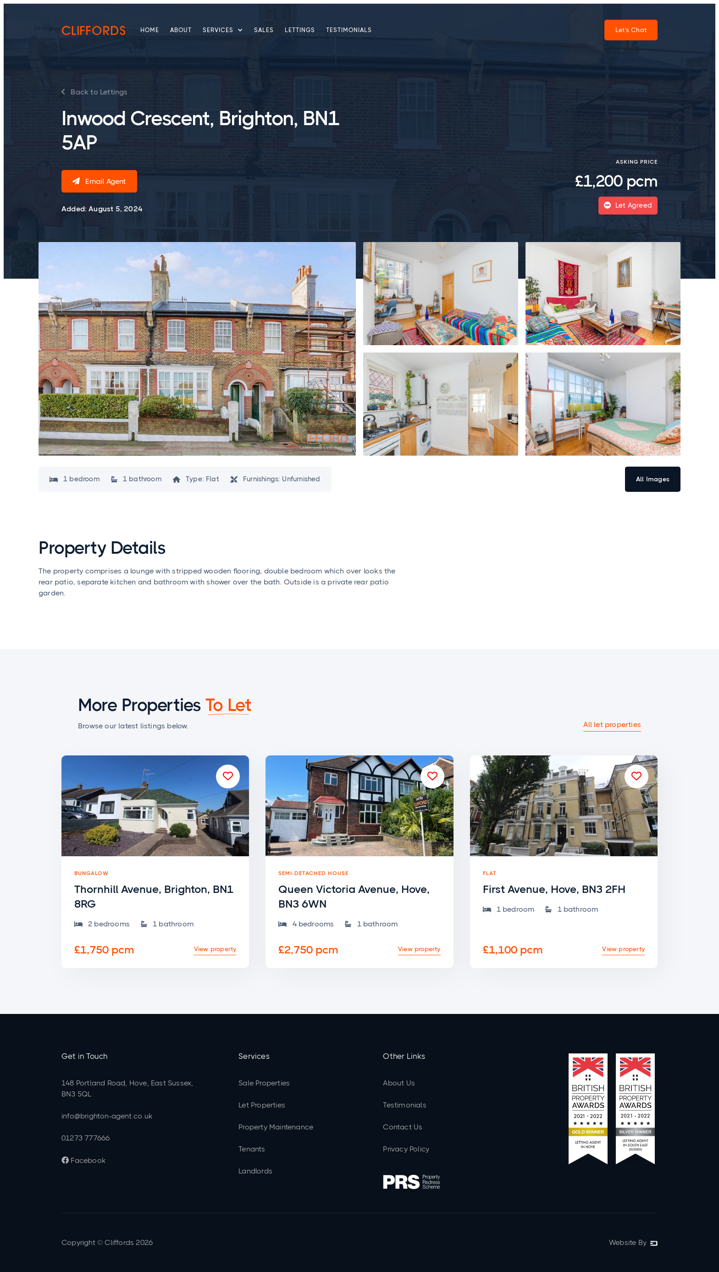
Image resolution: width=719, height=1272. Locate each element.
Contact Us (402, 1127)
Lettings (300, 30)
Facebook (83, 1160)
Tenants (251, 1149)
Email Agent (99, 181)
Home (149, 30)
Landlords (255, 1171)
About (181, 30)
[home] (93, 30)
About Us (399, 1083)
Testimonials (349, 30)
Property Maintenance (275, 1127)
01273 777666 (85, 1138)
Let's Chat (631, 29)
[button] (223, 30)
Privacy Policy (406, 1149)
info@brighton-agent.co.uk (106, 1116)
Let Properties (261, 1105)
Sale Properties (264, 1083)
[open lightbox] (197, 349)
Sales (264, 30)
